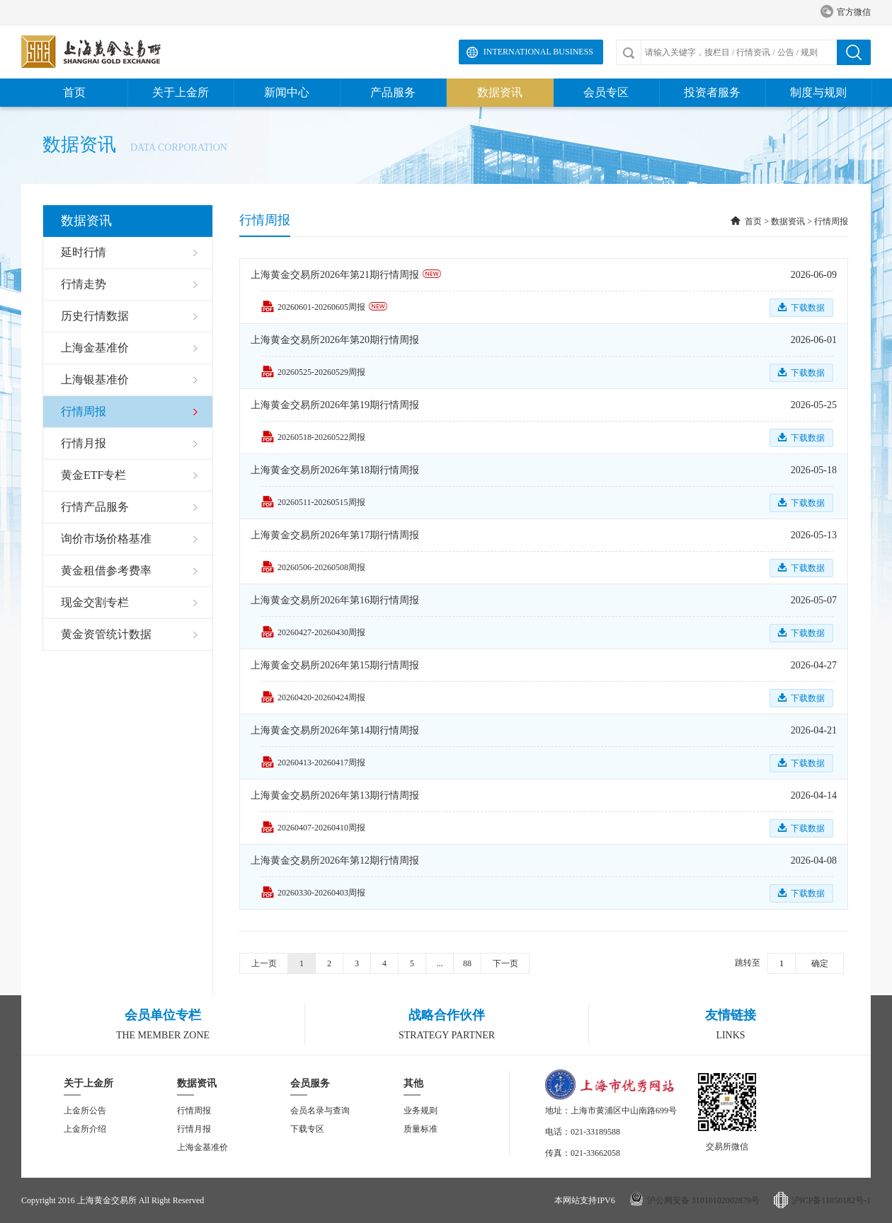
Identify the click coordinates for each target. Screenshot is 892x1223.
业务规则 (421, 1110)
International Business (538, 52)
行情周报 (831, 221)
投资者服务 (712, 92)
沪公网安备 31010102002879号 (703, 1200)
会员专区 (606, 92)
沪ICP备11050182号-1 (831, 1200)
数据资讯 (499, 92)
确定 (819, 963)
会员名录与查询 (320, 1110)
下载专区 (307, 1129)
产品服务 (393, 92)
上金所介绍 (85, 1129)
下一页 (505, 963)
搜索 (854, 52)
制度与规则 (818, 92)
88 (467, 963)
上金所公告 (85, 1110)
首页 (74, 92)
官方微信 (845, 12)
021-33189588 (595, 1132)
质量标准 (421, 1129)
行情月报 (194, 1129)
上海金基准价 (202, 1147)
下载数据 (808, 308)
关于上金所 (180, 92)
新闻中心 (286, 92)
